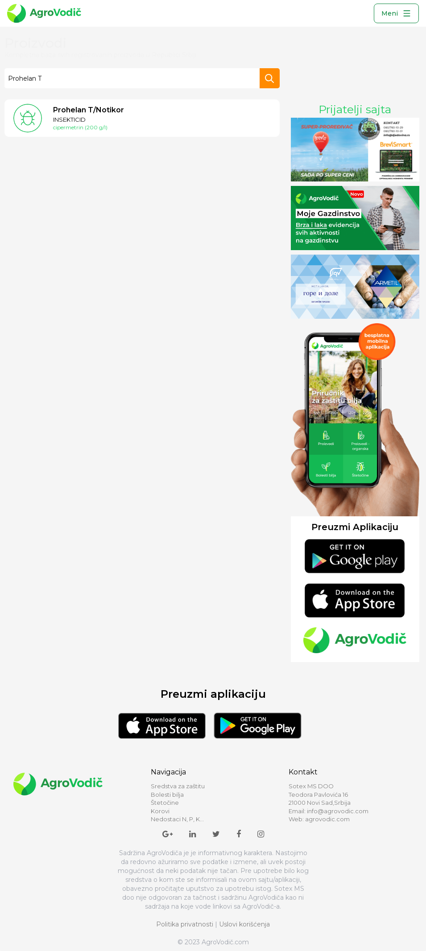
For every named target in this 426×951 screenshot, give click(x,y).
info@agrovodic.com (337, 811)
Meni (396, 13)
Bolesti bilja (167, 794)
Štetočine (165, 802)
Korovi (160, 811)
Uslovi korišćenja (244, 924)
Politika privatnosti (184, 924)
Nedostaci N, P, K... (177, 819)
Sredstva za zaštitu (178, 786)
